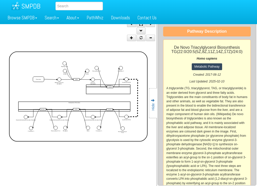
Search (52, 18)
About (73, 18)
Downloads (120, 18)
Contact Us (147, 18)
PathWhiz (95, 18)
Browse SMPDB (22, 18)
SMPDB (30, 6)
